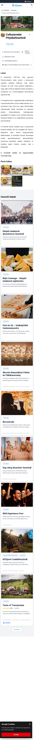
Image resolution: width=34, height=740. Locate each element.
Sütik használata (9, 729)
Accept (16, 734)
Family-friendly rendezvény (10, 555)
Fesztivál (13, 10)
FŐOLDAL (6, 10)
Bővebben (17, 629)
